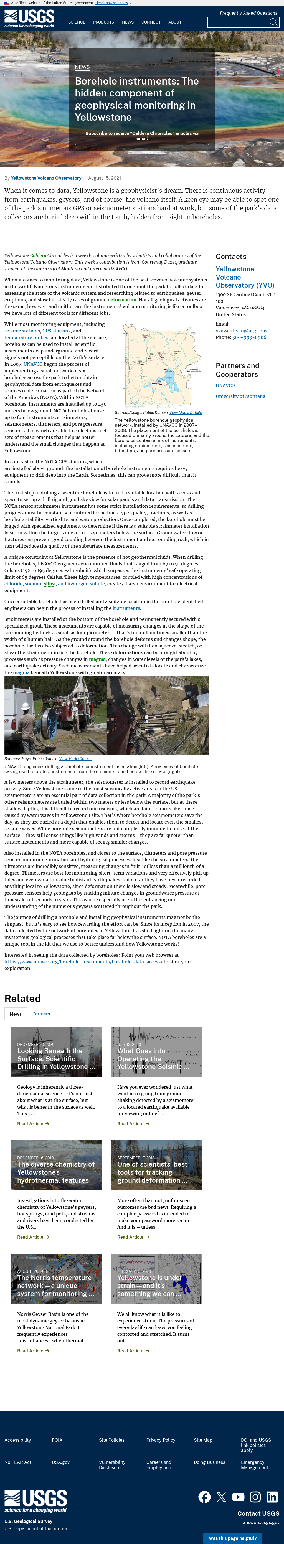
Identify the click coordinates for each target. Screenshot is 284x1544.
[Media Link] (162, 366)
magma (97, 659)
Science (76, 22)
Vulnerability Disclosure (112, 1465)
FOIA (57, 1440)
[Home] (29, 26)
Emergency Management (254, 1465)
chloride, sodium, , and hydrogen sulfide (54, 584)
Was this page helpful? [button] (233, 1538)
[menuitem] (76, 18)
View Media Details (185, 412)
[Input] (243, 22)
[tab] (15, 1013)
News (128, 22)
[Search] (274, 22)
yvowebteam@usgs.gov (242, 330)
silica (49, 583)
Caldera (38, 255)
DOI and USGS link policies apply (256, 1445)
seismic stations (22, 331)
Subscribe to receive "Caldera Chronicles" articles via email (142, 136)
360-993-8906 (249, 337)
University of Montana (240, 396)
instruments (126, 608)
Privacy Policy (161, 1440)
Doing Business (209, 1462)
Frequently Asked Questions (248, 13)
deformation (122, 300)
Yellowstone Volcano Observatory (46, 178)
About (174, 22)
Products (103, 22)
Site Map (203, 1440)
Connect (151, 22)
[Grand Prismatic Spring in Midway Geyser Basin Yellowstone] (142, 99)
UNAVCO (33, 364)
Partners (41, 1014)
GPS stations (56, 331)
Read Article (30, 1123)
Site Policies (112, 1440)
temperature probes (26, 337)
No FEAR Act (17, 1462)
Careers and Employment (159, 1465)
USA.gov (61, 1462)
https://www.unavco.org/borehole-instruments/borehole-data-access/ (83, 961)
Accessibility (17, 1440)
